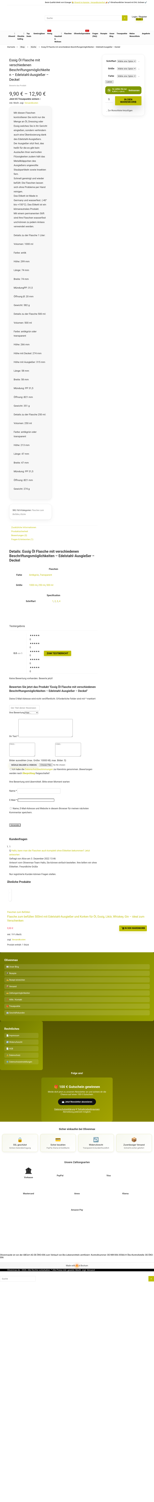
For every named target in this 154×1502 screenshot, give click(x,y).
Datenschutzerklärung (64, 1342)
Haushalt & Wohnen (58, 39)
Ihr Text (13, 966)
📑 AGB (9, 1281)
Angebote (146, 33)
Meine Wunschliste (134, 34)
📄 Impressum (12, 1268)
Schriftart (111, 61)
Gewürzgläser (39, 33)
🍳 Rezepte (11, 1206)
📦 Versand (11, 1219)
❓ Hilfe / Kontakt (14, 1232)
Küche (33, 47)
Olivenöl (11, 36)
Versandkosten (31, 330)
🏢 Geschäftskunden (15, 1245)
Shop (22, 47)
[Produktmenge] (109, 99)
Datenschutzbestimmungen (39, 1002)
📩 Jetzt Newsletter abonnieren (77, 1334)
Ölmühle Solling (20, 37)
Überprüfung (28, 1006)
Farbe (111, 76)
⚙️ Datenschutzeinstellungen (19, 1294)
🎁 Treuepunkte (13, 1239)
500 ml (49, 812)
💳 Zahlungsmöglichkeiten (18, 1226)
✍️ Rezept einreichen (15, 1213)
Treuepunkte (122, 33)
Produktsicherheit (19, 758)
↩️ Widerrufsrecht (14, 1275)
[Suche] (124, 18)
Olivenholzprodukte (82, 33)
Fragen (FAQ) (95, 34)
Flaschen (68, 33)
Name (13, 1023)
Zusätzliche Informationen (23, 754)
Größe (111, 68)
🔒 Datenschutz (13, 1288)
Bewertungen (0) (19, 762)
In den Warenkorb (128, 100)
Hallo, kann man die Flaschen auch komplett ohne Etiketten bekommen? (47, 1083)
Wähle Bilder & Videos (24, 998)
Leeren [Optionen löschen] (109, 82)
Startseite (11, 47)
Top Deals (29, 34)
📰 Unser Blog (12, 1199)
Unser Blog (112, 34)
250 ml (41, 812)
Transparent (46, 801)
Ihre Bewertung (17, 939)
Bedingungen (134, 90)
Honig (49, 33)
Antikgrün (34, 801)
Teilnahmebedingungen (88, 1342)
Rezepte (103, 33)
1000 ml (33, 812)
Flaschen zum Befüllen (18, 1145)
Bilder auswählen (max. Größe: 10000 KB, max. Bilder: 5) (37, 993)
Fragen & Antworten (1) (22, 766)
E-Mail (13, 1032)
